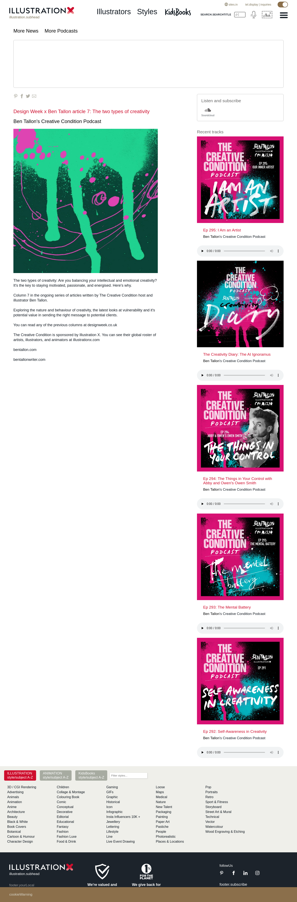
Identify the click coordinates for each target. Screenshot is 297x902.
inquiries (265, 4)
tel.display (251, 4)
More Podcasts (61, 31)
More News (25, 31)
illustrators (114, 11)
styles (147, 11)
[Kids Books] (178, 12)
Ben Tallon (25, 121)
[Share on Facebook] (22, 96)
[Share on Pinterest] (15, 96)
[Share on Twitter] (28, 96)
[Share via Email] (34, 96)
